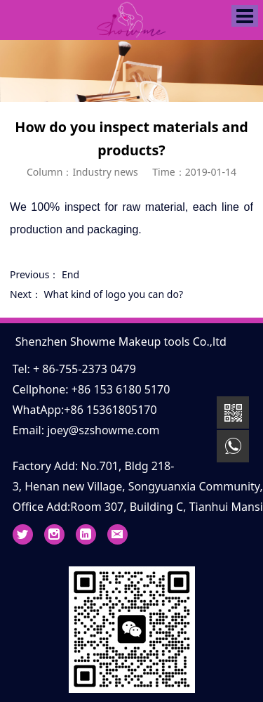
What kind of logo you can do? (114, 294)
